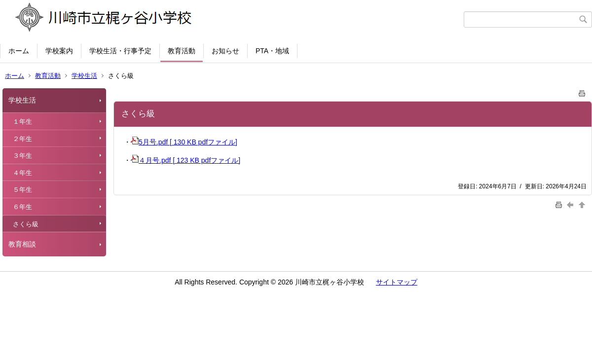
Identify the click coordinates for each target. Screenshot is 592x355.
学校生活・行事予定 (120, 51)
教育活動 (181, 51)
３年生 (22, 155)
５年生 (22, 189)
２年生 (22, 138)
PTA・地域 (272, 51)
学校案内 (59, 51)
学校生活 (84, 75)
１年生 (22, 121)
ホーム (18, 51)
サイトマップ (396, 282)
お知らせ (225, 51)
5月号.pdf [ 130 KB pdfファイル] (184, 142)
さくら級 (25, 224)
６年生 (22, 207)
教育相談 (22, 244)
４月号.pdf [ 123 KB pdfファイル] (185, 160)
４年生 (22, 173)
